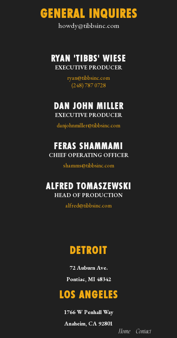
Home (124, 331)
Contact (143, 331)
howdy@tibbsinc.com (88, 25)
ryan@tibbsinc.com (88, 78)
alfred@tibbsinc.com (88, 205)
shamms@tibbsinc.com (88, 165)
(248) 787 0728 (88, 85)
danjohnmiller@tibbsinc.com (88, 125)
